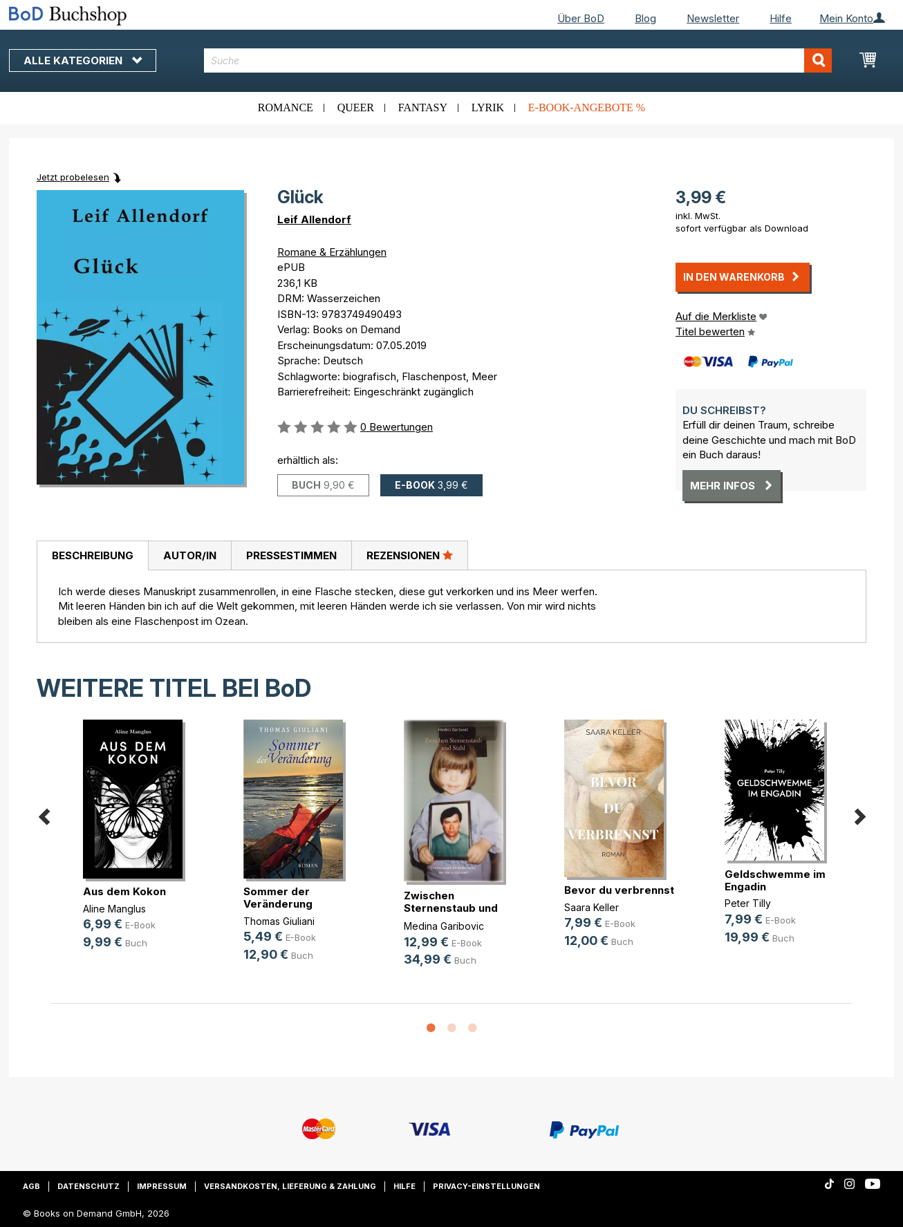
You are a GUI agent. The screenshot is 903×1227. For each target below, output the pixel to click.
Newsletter (713, 18)
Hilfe (781, 18)
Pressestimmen (291, 555)
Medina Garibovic (444, 926)
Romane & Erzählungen (332, 252)
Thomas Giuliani (279, 921)
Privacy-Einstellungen (486, 1186)
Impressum (162, 1186)
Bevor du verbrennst (619, 890)
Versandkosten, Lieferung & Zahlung (290, 1186)
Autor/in (189, 555)
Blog (645, 18)
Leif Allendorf (314, 219)
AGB (31, 1186)
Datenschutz (88, 1186)
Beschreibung (92, 555)
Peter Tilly (748, 903)
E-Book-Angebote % (586, 107)
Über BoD (580, 18)
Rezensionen (409, 555)
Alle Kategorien (83, 60)
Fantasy (422, 107)
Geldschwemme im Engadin (775, 880)
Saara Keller (591, 907)
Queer (355, 107)
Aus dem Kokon (124, 891)
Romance (285, 107)
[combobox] (518, 60)
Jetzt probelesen (73, 176)
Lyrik (488, 107)
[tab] (92, 556)
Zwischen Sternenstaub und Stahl (451, 908)
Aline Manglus (114, 909)
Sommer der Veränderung (278, 897)
